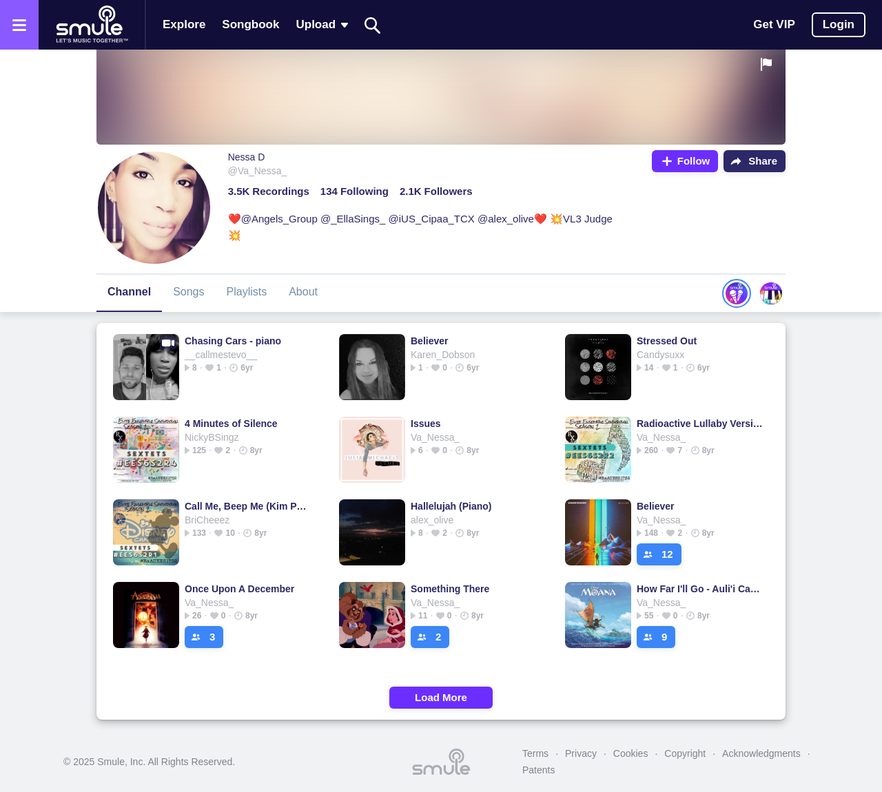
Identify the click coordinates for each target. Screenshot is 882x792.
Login (838, 24)
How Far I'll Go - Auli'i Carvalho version (700, 588)
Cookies (630, 753)
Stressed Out (667, 340)
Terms (535, 753)
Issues (426, 423)
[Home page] (91, 25)
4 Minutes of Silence (231, 423)
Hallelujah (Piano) (451, 506)
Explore (184, 24)
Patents (538, 769)
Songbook (250, 24)
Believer (429, 340)
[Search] (373, 25)
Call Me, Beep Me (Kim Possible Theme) (248, 506)
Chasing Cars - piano (233, 340)
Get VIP (773, 24)
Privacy (581, 753)
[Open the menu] (19, 25)
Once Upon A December (239, 588)
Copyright (685, 753)
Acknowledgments (761, 753)
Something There (450, 588)
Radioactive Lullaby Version (700, 423)
